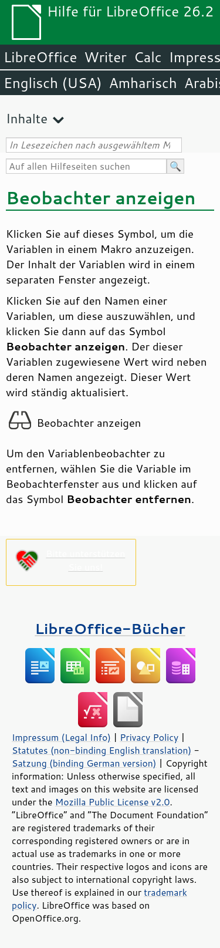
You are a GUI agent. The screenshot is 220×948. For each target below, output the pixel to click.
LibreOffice (40, 57)
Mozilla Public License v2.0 (112, 801)
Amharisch (143, 83)
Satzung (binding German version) (84, 763)
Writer (105, 57)
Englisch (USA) (53, 83)
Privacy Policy (149, 737)
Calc (148, 57)
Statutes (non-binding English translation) (101, 750)
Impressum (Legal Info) (61, 737)
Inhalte (27, 118)
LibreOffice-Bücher (110, 628)
